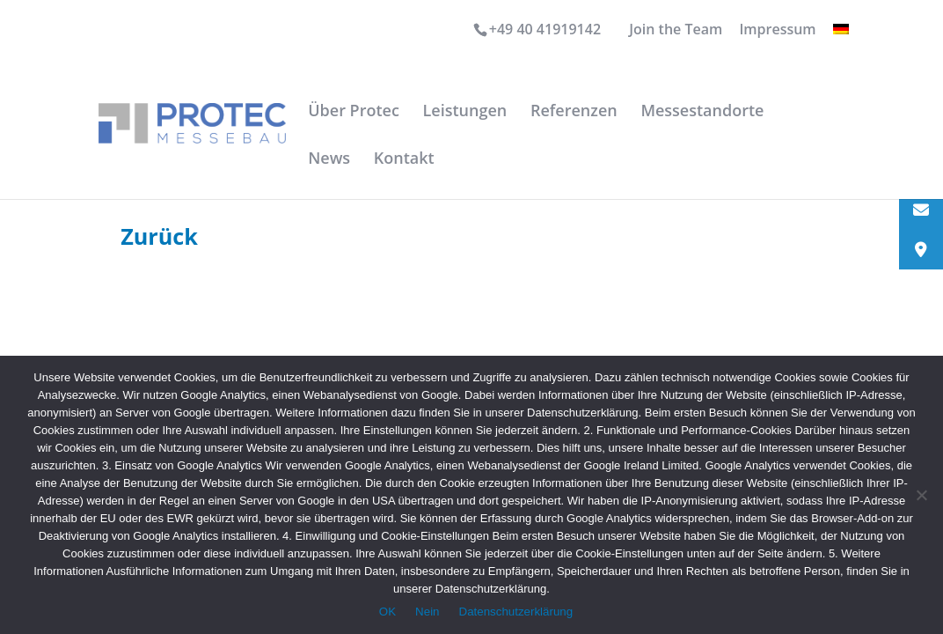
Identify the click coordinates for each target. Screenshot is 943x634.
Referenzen (574, 112)
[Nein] (921, 495)
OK (387, 611)
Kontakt (404, 159)
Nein (427, 611)
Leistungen (465, 112)
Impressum (777, 30)
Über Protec (353, 112)
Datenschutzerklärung (516, 611)
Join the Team (675, 30)
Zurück (159, 236)
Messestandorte (702, 112)
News (329, 159)
